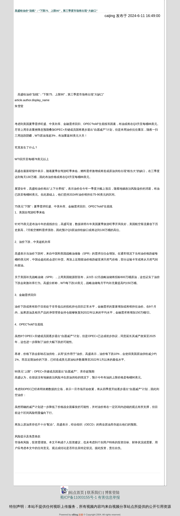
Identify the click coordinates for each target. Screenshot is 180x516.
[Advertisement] (50, 48)
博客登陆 (112, 492)
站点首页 (76, 492)
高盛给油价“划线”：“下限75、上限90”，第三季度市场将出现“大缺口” (56, 10)
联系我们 (94, 492)
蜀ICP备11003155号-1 (78, 497)
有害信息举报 (109, 497)
